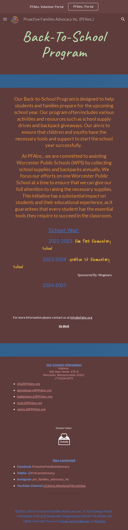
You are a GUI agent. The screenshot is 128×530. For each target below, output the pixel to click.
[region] (64, 6)
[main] (64, 44)
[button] (5, 19)
